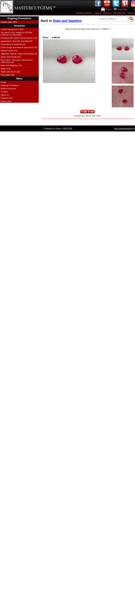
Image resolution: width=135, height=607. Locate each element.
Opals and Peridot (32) (11, 57)
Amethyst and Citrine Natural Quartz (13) (19, 38)
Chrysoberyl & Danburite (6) (13, 44)
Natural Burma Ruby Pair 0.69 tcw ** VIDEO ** (88, 29)
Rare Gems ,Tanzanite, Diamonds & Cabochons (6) (16, 61)
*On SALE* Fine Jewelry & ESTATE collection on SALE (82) (16, 33)
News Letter (6, 101)
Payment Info (119, 13)
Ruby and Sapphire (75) (11, 65)
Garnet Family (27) (9, 50)
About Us (107, 13)
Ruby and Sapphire (67, 20)
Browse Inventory (84, 13)
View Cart (122, 9)
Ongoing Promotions (10, 85)
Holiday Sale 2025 (9, 22)
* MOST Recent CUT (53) (12, 29)
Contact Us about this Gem (87, 116)
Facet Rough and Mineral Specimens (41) (19, 47)
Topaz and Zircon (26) (10, 72)
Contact (97, 13)
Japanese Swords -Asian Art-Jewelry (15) (19, 54)
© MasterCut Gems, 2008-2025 (57, 128)
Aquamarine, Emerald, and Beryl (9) (16, 41)
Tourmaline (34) (8, 75)
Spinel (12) (5, 68)
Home (108, 9)
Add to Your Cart (87, 111)
